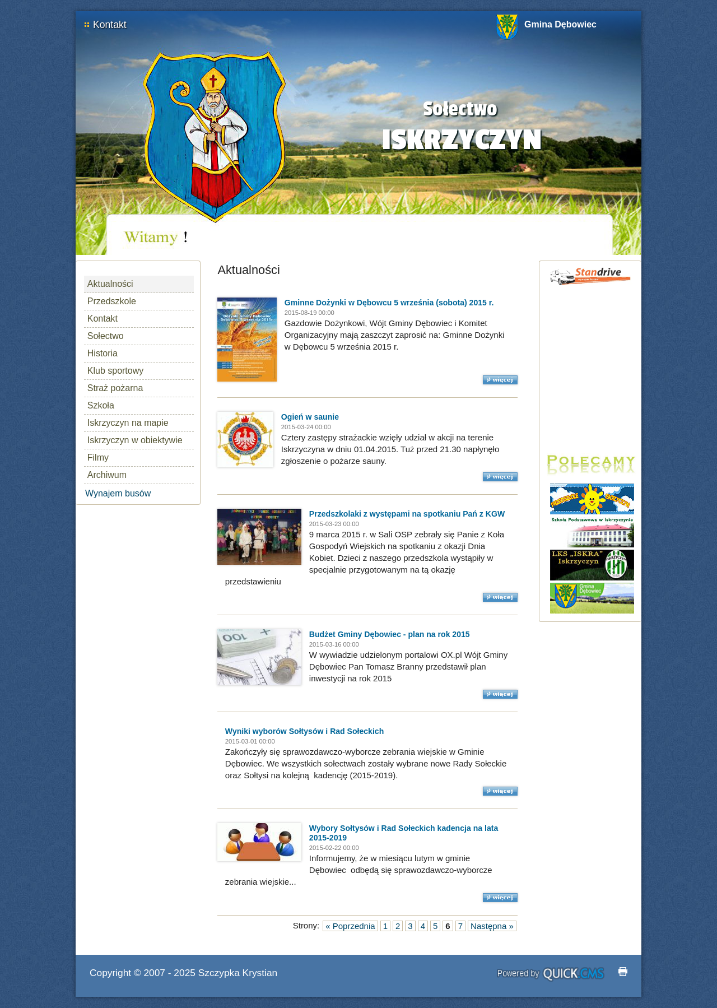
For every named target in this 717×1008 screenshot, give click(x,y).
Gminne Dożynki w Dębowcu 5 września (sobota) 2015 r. (389, 302)
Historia (102, 353)
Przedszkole (111, 301)
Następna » (492, 926)
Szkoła (100, 405)
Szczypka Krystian (237, 972)
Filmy (98, 457)
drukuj (622, 971)
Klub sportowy (115, 370)
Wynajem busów (118, 493)
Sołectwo (105, 336)
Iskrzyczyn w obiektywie (135, 440)
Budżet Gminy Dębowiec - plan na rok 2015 (389, 634)
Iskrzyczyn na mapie (128, 423)
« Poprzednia (350, 926)
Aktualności (110, 284)
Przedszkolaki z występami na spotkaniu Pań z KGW (407, 513)
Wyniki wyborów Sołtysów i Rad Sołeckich (304, 731)
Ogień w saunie (310, 416)
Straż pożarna (115, 388)
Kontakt (110, 24)
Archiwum (107, 475)
